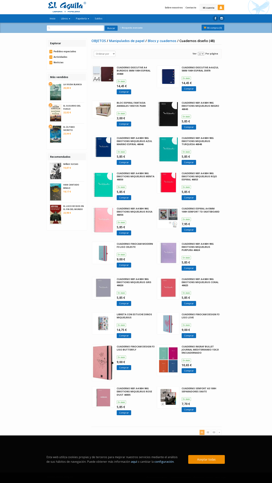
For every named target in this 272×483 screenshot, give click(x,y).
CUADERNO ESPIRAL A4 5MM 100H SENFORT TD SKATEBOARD (201, 210)
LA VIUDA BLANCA (72, 84)
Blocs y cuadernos (162, 41)
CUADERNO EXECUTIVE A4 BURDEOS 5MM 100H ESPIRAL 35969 (134, 70)
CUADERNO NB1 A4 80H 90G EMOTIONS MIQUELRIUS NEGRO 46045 (200, 106)
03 (214, 432)
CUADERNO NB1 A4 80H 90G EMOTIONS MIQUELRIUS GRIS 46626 (134, 282)
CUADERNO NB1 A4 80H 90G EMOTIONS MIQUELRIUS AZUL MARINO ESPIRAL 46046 (134, 141)
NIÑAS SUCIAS (70, 164)
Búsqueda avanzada (131, 28)
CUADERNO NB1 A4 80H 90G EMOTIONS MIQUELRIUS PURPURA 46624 (198, 247)
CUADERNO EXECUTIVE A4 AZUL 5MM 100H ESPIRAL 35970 (200, 69)
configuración (164, 462)
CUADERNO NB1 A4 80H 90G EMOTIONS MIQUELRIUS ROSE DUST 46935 (134, 391)
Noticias (58, 62)
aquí (134, 462)
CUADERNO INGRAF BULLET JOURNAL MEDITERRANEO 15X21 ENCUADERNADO (200, 349)
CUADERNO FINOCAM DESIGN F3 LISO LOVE (200, 316)
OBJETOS (99, 41)
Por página (211, 54)
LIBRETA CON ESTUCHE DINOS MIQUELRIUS (134, 316)
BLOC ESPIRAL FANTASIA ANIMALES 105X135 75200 (131, 104)
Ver (195, 54)
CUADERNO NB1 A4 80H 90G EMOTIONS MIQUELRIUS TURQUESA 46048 (198, 141)
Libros (65, 18)
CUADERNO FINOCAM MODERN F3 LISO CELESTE (135, 245)
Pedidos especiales (65, 51)
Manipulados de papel (127, 41)
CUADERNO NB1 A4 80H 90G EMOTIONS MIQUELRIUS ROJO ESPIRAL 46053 (199, 176)
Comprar (124, 91)
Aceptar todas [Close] (206, 459)
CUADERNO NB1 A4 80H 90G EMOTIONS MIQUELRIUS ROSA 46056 (134, 211)
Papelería (82, 18)
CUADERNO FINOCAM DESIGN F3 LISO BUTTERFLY (135, 348)
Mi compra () (212, 27)
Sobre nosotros (174, 7)
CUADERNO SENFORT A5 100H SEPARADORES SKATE (199, 390)
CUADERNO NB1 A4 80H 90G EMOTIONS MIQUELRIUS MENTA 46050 (135, 176)
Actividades (60, 56)
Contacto (190, 7)
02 (208, 432)
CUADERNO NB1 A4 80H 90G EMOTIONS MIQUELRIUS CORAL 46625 (200, 282)
